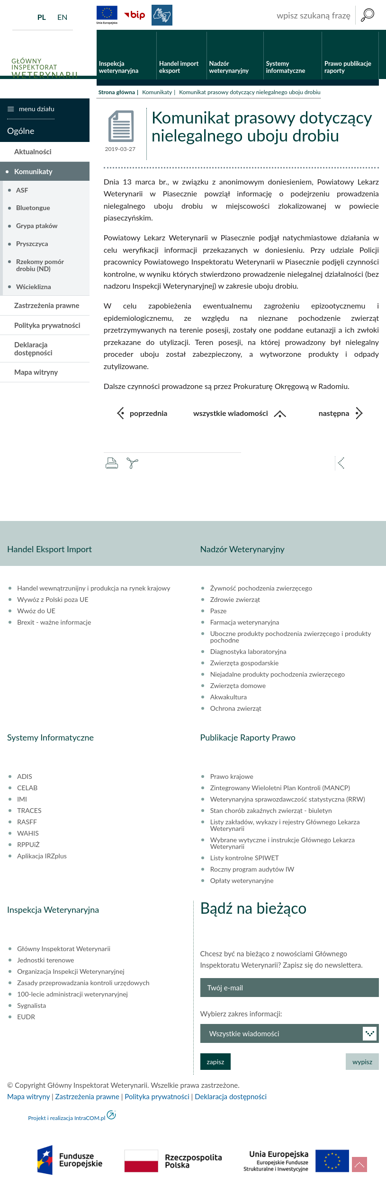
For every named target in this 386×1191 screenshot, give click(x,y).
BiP (134, 15)
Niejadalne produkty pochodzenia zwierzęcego (277, 675)
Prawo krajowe (231, 778)
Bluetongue (33, 209)
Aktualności (33, 153)
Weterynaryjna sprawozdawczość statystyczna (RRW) (287, 800)
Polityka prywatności (47, 326)
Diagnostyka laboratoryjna (248, 653)
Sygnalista (31, 1007)
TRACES (29, 812)
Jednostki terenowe (45, 961)
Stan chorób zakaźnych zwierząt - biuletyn (271, 812)
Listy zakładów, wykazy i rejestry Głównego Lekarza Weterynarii (285, 826)
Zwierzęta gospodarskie (244, 664)
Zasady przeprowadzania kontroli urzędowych (83, 984)
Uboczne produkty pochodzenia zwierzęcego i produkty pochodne (290, 638)
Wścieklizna (33, 288)
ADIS (24, 778)
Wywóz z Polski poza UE (52, 601)
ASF (22, 191)
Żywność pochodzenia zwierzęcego (261, 589)
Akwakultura (228, 698)
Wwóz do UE (36, 612)
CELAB (27, 789)
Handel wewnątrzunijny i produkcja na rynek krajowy (93, 589)
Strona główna (117, 93)
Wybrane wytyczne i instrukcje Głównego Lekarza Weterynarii (282, 844)
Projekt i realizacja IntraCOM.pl (66, 1119)
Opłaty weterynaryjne (242, 882)
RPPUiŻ (28, 846)
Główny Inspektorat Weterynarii (63, 950)
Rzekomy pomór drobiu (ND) (40, 265)
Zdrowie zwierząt (235, 601)
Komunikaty (157, 93)
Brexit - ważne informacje (54, 623)
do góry (359, 1164)
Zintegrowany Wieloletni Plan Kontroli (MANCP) (280, 789)
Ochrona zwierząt (235, 709)
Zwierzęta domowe (238, 687)
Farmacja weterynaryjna (244, 623)
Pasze (218, 612)
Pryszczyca (32, 245)
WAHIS (28, 834)
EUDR (26, 1018)
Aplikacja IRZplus (42, 857)
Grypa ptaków (37, 227)
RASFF (27, 823)
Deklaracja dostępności (33, 350)
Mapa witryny (36, 373)
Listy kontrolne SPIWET (244, 859)
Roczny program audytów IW (252, 870)
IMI (22, 800)
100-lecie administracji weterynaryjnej (72, 995)
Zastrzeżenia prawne (47, 306)
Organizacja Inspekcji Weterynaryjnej (70, 973)
